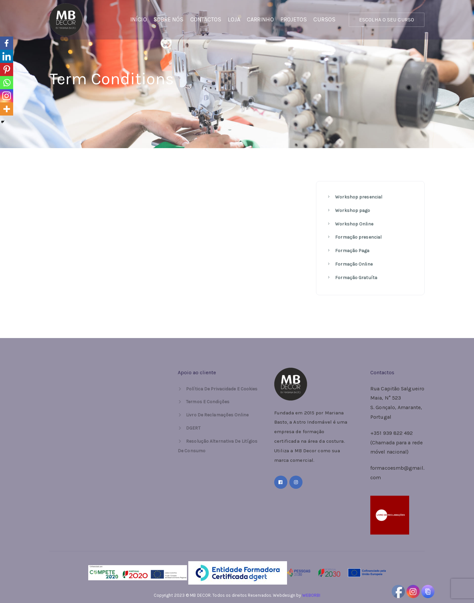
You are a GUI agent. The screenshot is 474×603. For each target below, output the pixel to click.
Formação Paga (351, 250)
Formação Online (353, 264)
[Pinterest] (6, 69)
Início (138, 19)
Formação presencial (358, 237)
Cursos (324, 19)
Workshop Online (353, 224)
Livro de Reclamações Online (217, 415)
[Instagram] (6, 95)
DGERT (193, 428)
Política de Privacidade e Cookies (221, 389)
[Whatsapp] (6, 82)
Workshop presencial (358, 197)
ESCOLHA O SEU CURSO (386, 19)
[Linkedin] (6, 56)
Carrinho (260, 19)
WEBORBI (311, 595)
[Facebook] (6, 43)
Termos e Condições (207, 402)
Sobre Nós (168, 19)
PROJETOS (293, 19)
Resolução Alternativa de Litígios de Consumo (217, 446)
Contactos (206, 19)
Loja (234, 19)
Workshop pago (352, 210)
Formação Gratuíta (355, 277)
